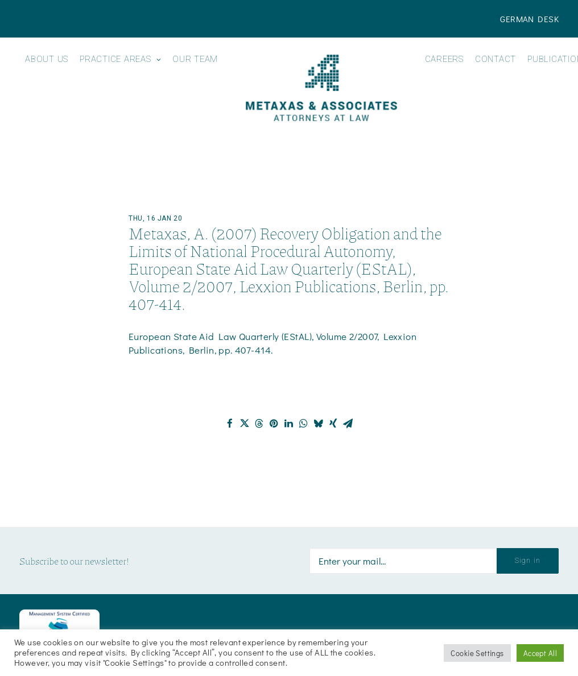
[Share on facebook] (230, 423)
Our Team (195, 59)
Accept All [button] (540, 653)
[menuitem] (529, 19)
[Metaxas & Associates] (321, 88)
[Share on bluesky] (318, 423)
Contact (495, 59)
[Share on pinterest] (274, 423)
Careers (444, 59)
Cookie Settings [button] (477, 653)
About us (46, 59)
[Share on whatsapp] (304, 423)
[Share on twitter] (244, 423)
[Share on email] (348, 423)
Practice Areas (120, 59)
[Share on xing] (333, 423)
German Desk (529, 18)
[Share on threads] (259, 423)
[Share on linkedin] (289, 423)
